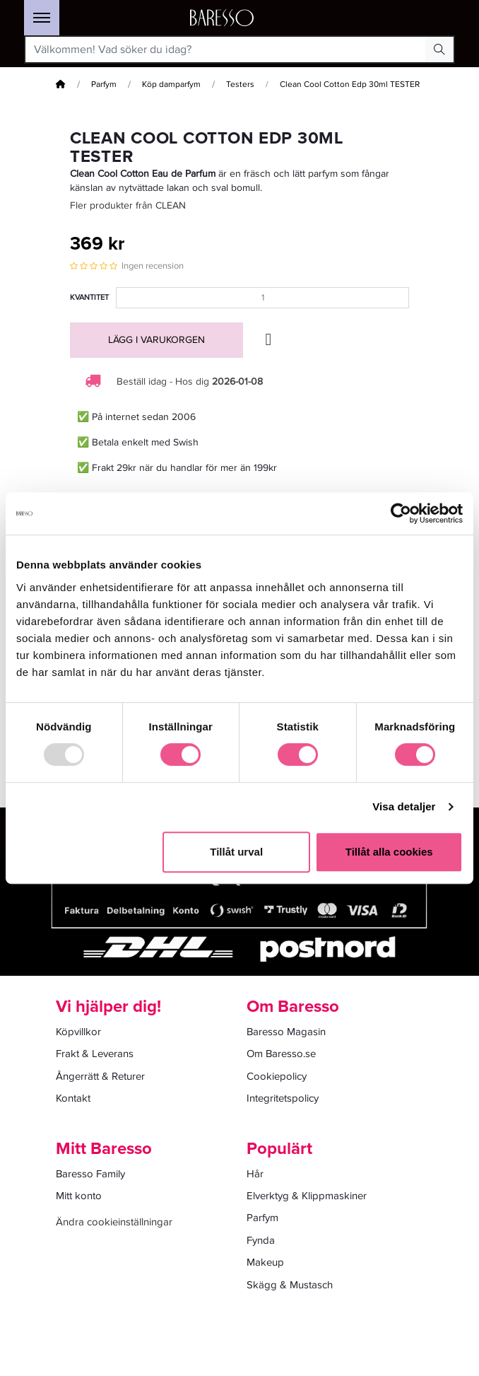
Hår (255, 1173)
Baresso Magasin (286, 1031)
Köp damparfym (171, 84)
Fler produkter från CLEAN (128, 205)
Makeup (265, 1262)
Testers (240, 84)
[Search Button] (439, 49)
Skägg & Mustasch (290, 1284)
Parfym (104, 84)
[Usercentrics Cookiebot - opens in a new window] (401, 513)
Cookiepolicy (277, 1076)
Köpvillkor (78, 1031)
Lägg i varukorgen (156, 340)
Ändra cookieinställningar (114, 1221)
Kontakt (73, 1098)
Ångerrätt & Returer (100, 1076)
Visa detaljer (403, 806)
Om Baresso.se (281, 1053)
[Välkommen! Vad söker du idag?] (225, 49)
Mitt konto (79, 1195)
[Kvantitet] (262, 297)
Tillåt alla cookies (389, 852)
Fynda (261, 1240)
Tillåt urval (236, 852)
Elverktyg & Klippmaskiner (307, 1195)
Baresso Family (90, 1173)
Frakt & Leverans (95, 1053)
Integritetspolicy (283, 1098)
